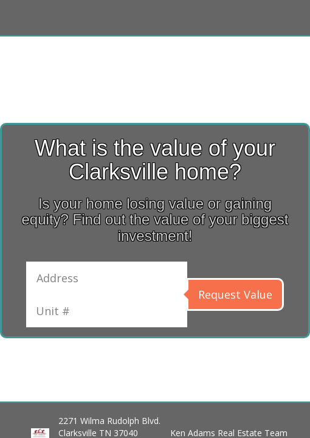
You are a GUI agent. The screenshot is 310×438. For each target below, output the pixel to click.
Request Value (235, 294)
